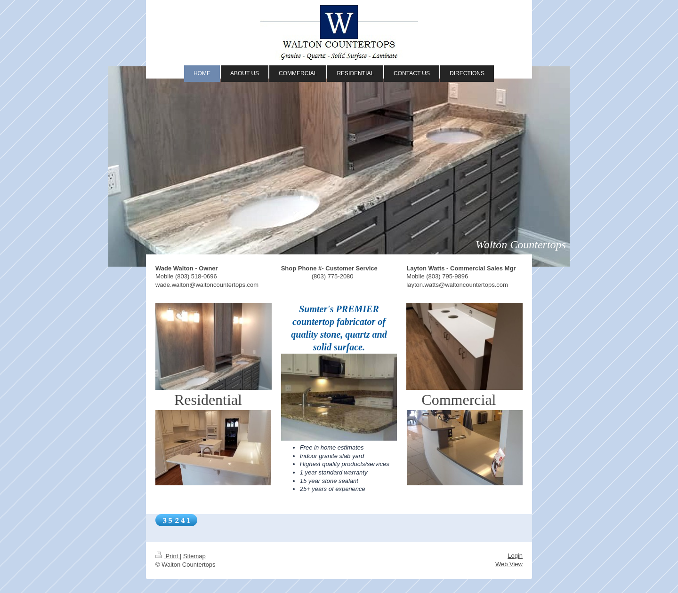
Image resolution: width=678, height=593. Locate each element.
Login (515, 555)
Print (167, 556)
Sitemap (194, 556)
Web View (509, 564)
